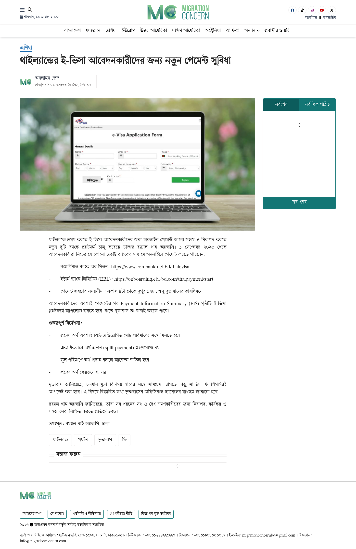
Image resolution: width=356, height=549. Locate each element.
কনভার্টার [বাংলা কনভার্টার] (329, 18)
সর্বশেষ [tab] (281, 104)
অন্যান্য (252, 31)
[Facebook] (292, 10)
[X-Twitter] (332, 10)
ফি (124, 440)
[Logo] (178, 12)
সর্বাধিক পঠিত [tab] (317, 104)
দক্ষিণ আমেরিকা (186, 31)
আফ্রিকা (233, 31)
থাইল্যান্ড (60, 440)
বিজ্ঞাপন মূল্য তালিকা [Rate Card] (156, 514)
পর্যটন (83, 440)
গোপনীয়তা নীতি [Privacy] (121, 514)
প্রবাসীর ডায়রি (277, 31)
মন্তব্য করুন (68, 455)
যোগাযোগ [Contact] (57, 514)
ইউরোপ (128, 31)
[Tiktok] (302, 10)
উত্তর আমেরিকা (153, 31)
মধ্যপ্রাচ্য (93, 31)
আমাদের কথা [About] (32, 514)
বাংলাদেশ (72, 31)
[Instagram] (312, 10)
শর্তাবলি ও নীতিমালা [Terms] (87, 514)
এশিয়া (111, 31)
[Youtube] (322, 10)
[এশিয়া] (26, 48)
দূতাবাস (105, 440)
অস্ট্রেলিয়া (213, 31)
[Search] (30, 10)
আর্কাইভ (311, 18)
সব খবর (299, 202)
